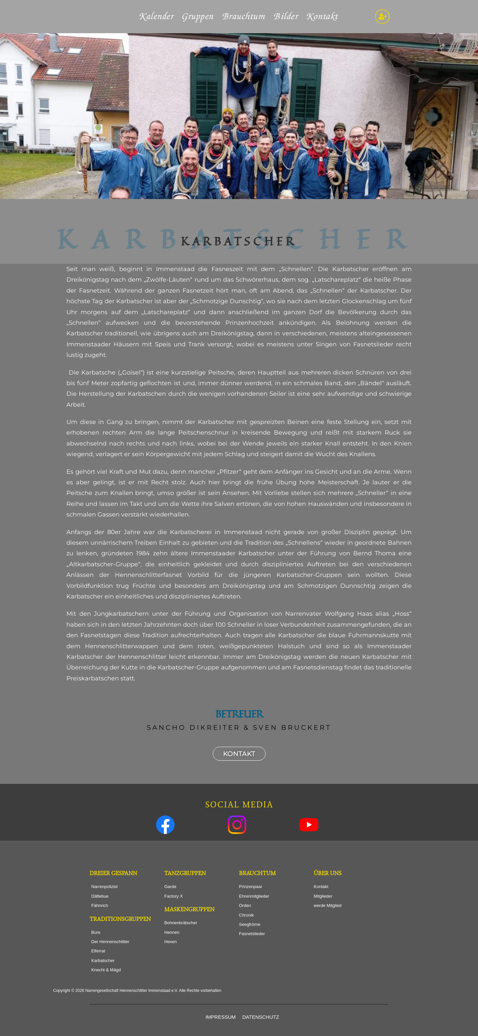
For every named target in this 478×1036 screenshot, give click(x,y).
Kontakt (323, 16)
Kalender (156, 16)
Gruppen (198, 16)
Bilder (286, 16)
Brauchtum (244, 16)
